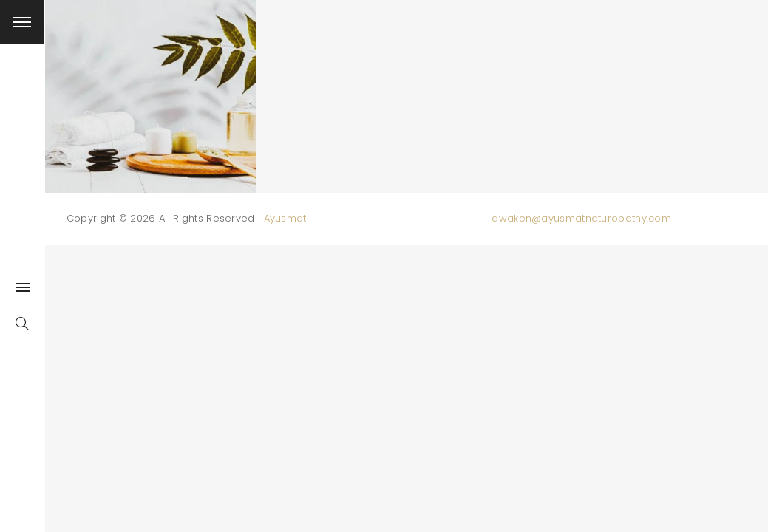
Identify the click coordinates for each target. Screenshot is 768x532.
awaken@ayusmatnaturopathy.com (581, 218)
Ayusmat (285, 218)
